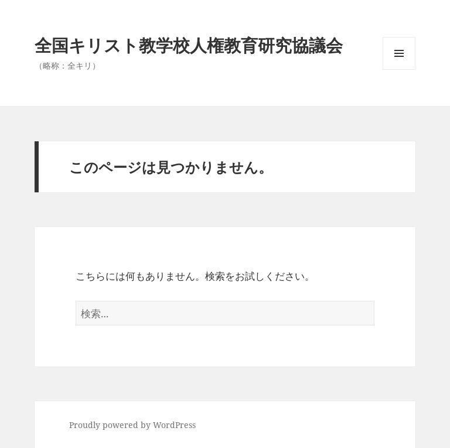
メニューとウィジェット (399, 69)
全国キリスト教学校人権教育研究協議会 (189, 44)
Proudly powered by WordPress (132, 424)
